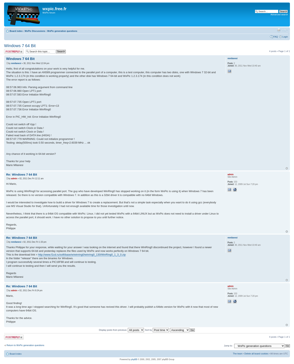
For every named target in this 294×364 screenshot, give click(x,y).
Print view (278, 30)
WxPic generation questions (62, 31)
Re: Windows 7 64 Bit (21, 174)
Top (287, 168)
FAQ (275, 36)
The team (237, 353)
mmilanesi (16, 63)
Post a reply (14, 51)
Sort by (157, 330)
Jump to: (228, 345)
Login (285, 36)
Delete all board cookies (256, 353)
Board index (16, 31)
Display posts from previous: (121, 330)
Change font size (285, 30)
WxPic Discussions (34, 31)
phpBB (134, 359)
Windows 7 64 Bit (20, 45)
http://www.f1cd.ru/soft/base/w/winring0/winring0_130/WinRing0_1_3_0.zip (82, 254)
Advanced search (279, 14)
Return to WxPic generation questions (25, 345)
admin (14, 178)
